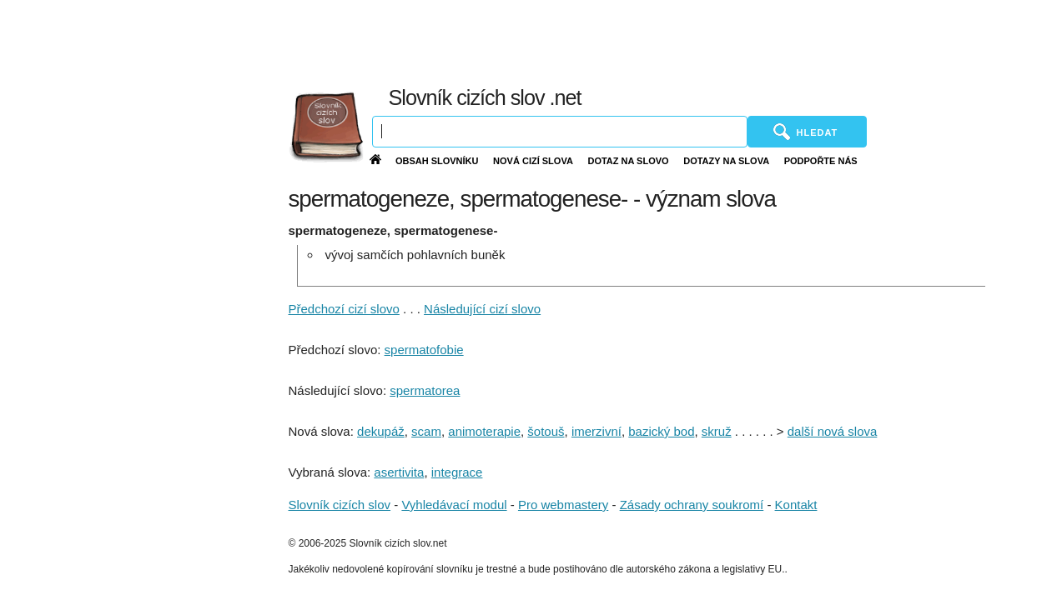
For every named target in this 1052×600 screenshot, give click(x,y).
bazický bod (661, 431)
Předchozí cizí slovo (344, 309)
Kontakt (796, 505)
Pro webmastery (563, 505)
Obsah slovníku (437, 161)
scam (426, 431)
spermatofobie (424, 349)
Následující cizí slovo (482, 309)
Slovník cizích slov (340, 505)
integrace (457, 472)
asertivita (399, 472)
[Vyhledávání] (559, 132)
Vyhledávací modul (453, 505)
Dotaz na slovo (627, 161)
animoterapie (484, 431)
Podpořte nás (821, 161)
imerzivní (596, 431)
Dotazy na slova (726, 161)
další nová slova (833, 431)
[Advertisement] (663, 41)
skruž (717, 431)
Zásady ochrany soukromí (692, 505)
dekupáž (381, 431)
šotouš (545, 431)
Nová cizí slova (533, 161)
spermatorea (425, 390)
